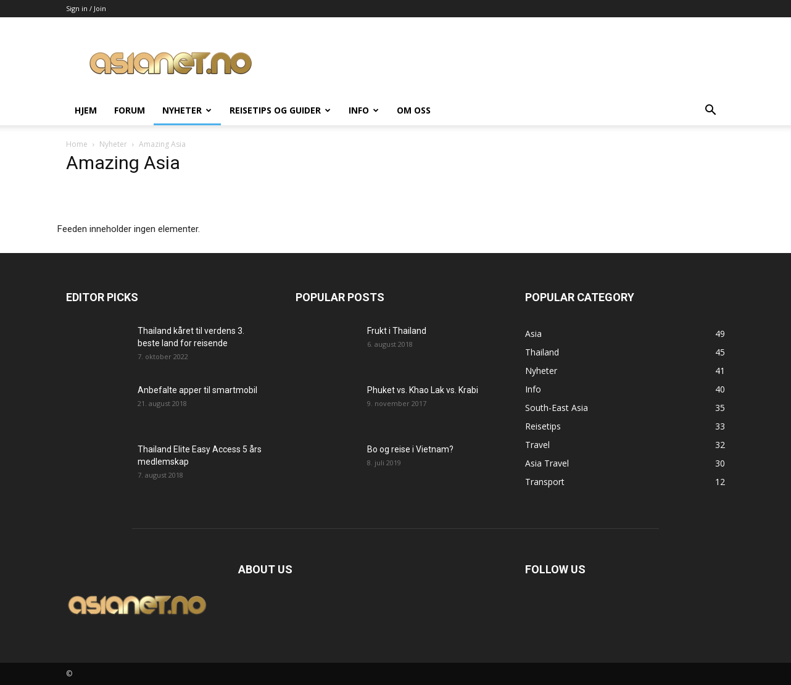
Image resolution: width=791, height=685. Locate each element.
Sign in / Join (86, 8)
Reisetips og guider (280, 110)
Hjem (86, 110)
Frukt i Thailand (396, 331)
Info (364, 110)
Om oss (414, 110)
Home (77, 144)
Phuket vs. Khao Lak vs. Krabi (422, 390)
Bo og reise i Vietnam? (410, 449)
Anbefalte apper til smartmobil (197, 390)
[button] (710, 111)
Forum (129, 110)
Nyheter (187, 110)
